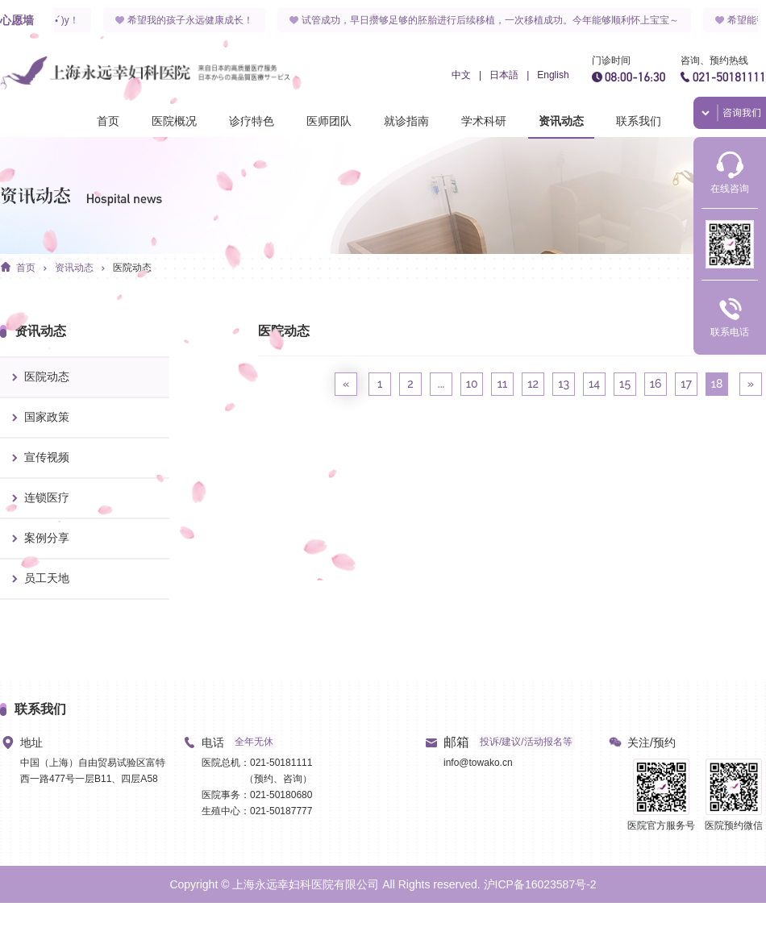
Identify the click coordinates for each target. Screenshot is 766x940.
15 (625, 383)
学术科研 (483, 120)
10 (472, 383)
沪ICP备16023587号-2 (540, 884)
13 (563, 383)
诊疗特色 (251, 120)
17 (686, 383)
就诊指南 (406, 120)
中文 (461, 75)
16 (656, 383)
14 (594, 383)
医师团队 (329, 120)
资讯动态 (561, 120)
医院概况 (174, 120)
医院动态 (132, 267)
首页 (108, 120)
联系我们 (638, 120)
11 (502, 383)
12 (533, 383)
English (552, 75)
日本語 (503, 75)
